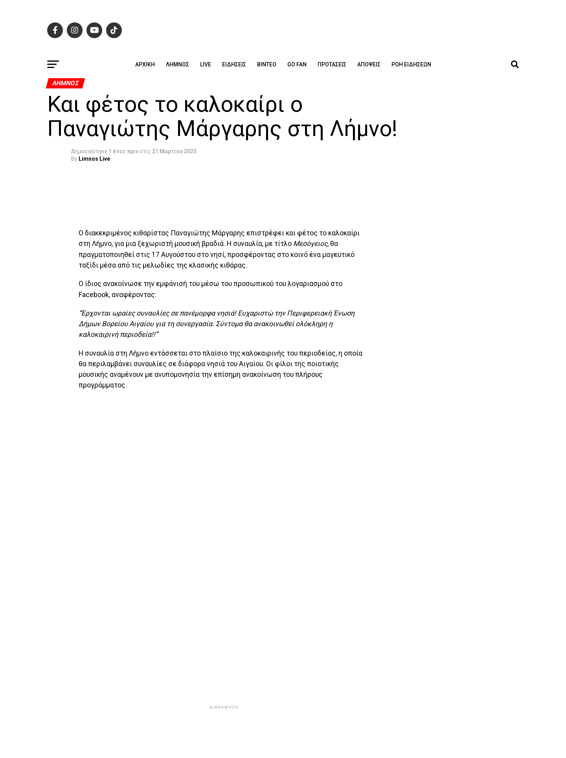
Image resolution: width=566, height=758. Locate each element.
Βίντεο (266, 64)
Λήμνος (177, 64)
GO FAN (297, 64)
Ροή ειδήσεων (411, 64)
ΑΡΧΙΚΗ (145, 64)
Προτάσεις (332, 64)
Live (205, 64)
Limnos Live (94, 159)
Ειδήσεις (234, 64)
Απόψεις (368, 64)
